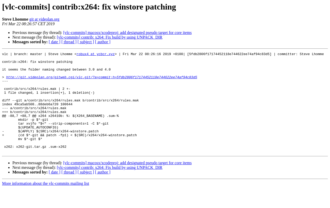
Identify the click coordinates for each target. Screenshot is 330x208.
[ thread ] (69, 42)
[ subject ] (86, 42)
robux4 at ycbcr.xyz (96, 54)
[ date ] (54, 42)
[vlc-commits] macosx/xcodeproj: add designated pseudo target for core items (127, 32)
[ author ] (103, 42)
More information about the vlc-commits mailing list (45, 203)
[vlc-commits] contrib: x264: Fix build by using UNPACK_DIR (109, 37)
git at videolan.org (44, 19)
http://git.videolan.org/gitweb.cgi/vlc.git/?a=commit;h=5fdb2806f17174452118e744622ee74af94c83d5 (101, 82)
